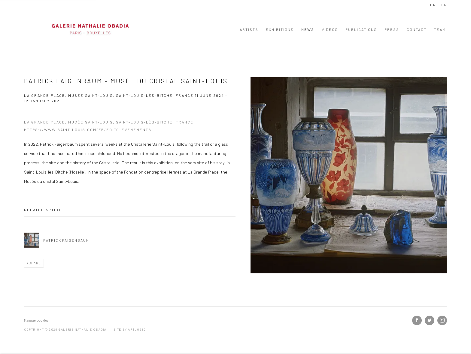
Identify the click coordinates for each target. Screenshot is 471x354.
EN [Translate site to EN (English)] (433, 4)
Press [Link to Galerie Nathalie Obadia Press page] (391, 29)
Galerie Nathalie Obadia (90, 29)
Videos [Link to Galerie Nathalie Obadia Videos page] (330, 29)
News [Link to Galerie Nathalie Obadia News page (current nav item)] (307, 29)
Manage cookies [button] (36, 320)
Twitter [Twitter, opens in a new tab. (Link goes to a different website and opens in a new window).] (429, 320)
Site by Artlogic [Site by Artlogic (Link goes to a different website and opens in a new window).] (130, 329)
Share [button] (35, 263)
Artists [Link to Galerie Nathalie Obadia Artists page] (249, 29)
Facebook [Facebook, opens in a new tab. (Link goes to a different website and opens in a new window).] (417, 320)
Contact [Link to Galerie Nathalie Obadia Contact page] (417, 29)
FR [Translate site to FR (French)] (444, 4)
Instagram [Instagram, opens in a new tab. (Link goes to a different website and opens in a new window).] (442, 320)
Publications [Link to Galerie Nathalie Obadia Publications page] (361, 29)
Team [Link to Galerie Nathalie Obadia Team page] (440, 29)
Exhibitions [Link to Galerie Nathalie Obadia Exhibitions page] (280, 29)
